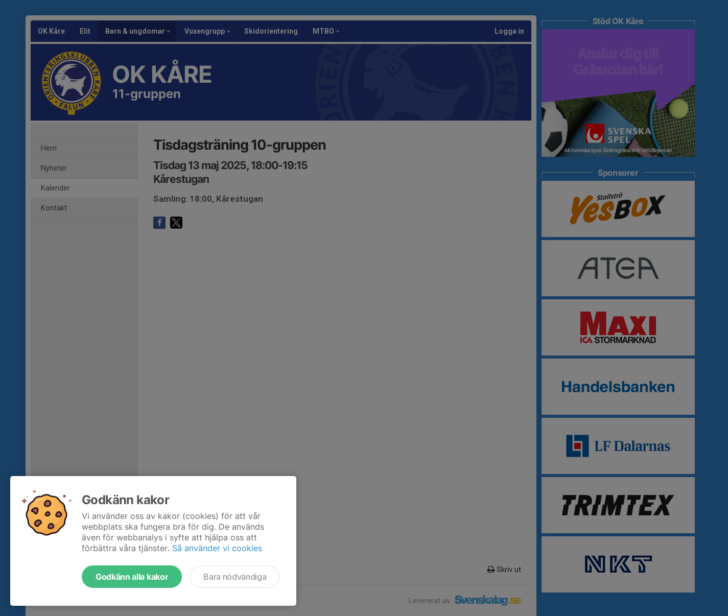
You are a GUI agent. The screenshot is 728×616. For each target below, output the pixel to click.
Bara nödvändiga (234, 577)
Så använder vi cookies (217, 548)
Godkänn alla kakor (132, 577)
